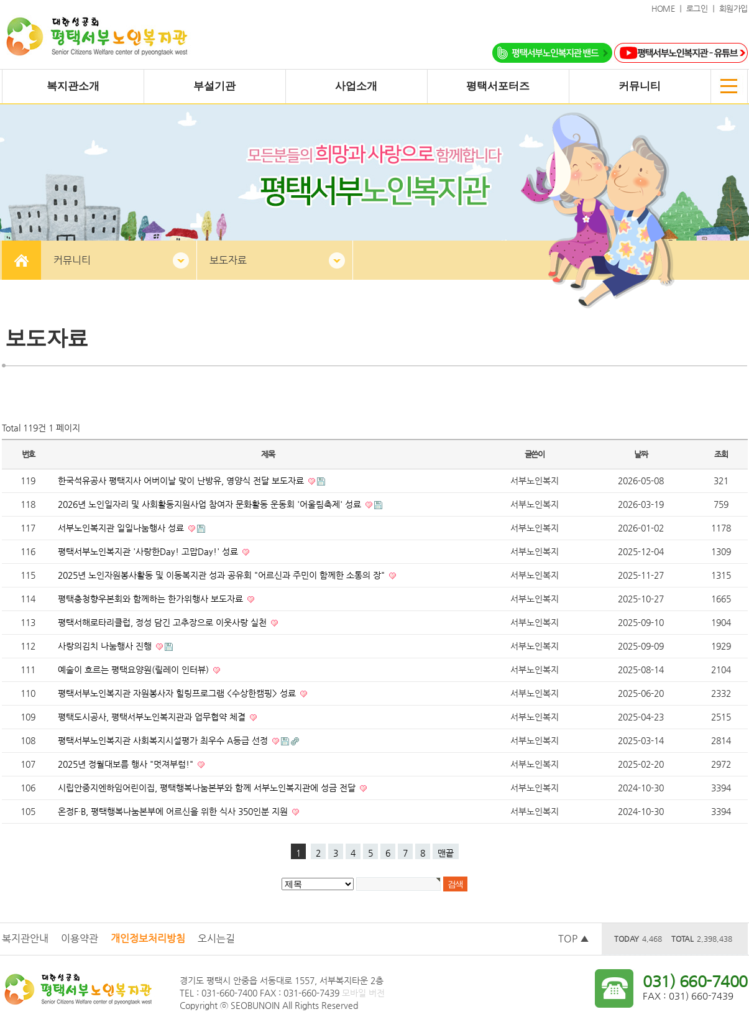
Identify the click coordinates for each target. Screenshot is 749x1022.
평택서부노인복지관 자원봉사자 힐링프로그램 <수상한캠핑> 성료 (178, 693)
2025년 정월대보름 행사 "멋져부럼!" (127, 764)
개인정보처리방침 (148, 938)
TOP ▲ (573, 938)
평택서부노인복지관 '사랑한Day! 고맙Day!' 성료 (149, 551)
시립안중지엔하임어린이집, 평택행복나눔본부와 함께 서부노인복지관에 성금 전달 (208, 788)
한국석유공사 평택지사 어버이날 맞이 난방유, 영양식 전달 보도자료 (182, 481)
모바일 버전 (363, 993)
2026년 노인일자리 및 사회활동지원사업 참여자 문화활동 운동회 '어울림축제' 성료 (211, 504)
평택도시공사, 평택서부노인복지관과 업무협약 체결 (153, 717)
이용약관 (79, 938)
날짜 (640, 454)
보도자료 (228, 260)
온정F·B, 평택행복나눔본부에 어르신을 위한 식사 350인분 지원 (174, 811)
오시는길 (216, 938)
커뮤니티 (72, 260)
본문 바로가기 (0, 0)
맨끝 (446, 853)
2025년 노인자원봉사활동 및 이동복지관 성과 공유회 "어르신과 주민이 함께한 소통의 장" (222, 575)
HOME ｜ (668, 8)
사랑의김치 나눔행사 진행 (106, 646)
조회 (720, 454)
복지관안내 (25, 938)
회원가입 (733, 8)
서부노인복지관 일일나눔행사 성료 (122, 528)
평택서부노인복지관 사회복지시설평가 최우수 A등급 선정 (164, 740)
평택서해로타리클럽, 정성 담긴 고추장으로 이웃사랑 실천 (163, 622)
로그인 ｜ (702, 8)
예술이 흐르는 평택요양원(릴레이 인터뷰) (134, 669)
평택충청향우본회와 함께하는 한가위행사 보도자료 (152, 599)
